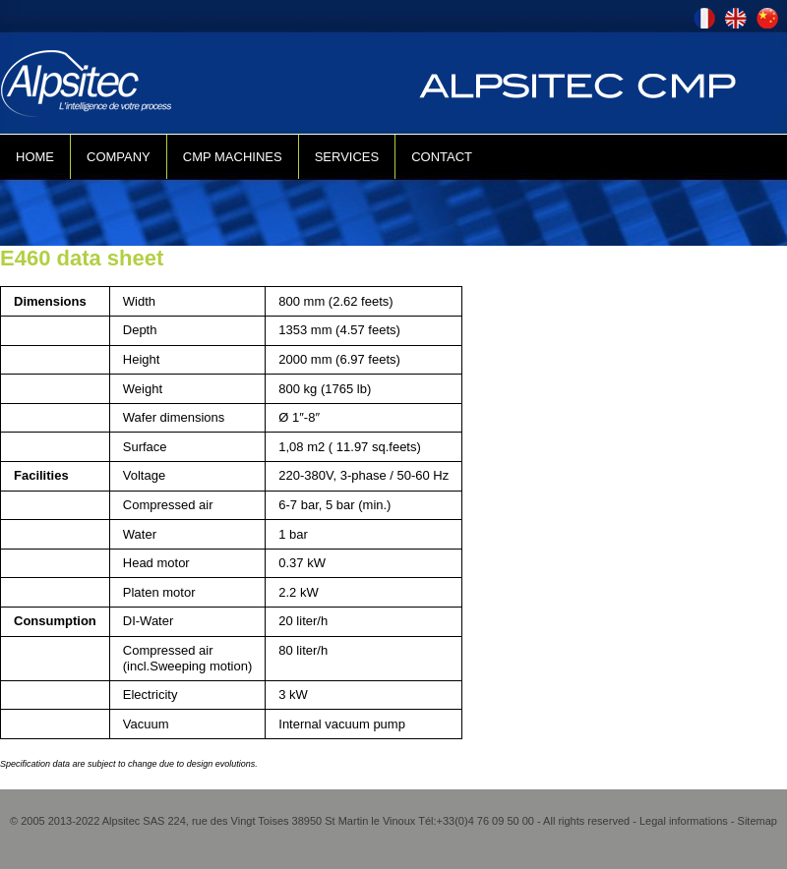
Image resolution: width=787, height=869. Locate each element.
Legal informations (683, 821)
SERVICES (347, 156)
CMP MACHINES (232, 156)
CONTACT (441, 156)
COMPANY (119, 156)
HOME (35, 156)
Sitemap (757, 821)
